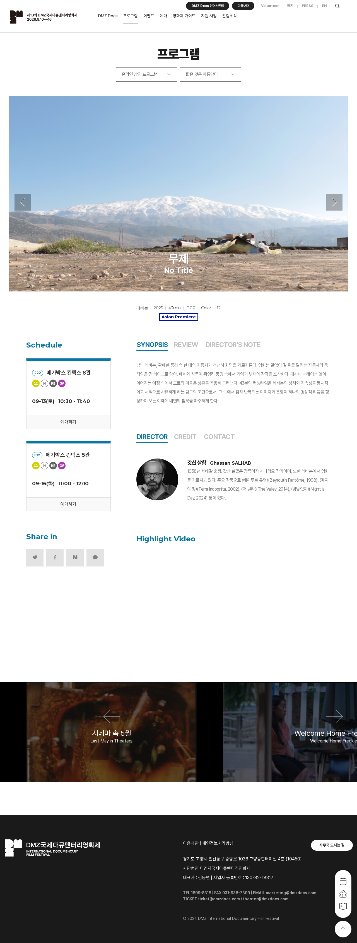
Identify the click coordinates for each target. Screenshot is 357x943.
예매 (163, 15)
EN (324, 6)
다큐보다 (243, 6)
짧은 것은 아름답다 (202, 74)
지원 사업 (209, 15)
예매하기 (68, 422)
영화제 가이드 (184, 15)
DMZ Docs (108, 15)
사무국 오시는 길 (331, 845)
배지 (290, 6)
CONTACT (219, 437)
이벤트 (148, 15)
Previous (23, 202)
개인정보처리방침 (217, 843)
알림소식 (229, 15)
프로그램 (130, 15)
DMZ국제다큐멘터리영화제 (51, 17)
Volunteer (270, 6)
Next (334, 202)
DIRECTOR (152, 437)
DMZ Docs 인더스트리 (208, 6)
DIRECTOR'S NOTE (233, 345)
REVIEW (186, 345)
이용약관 (191, 843)
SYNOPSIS (152, 345)
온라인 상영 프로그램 (140, 74)
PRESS (307, 6)
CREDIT (185, 437)
